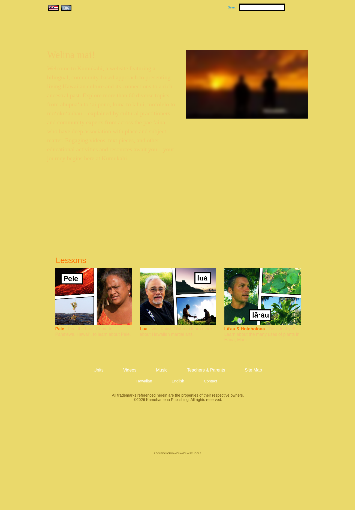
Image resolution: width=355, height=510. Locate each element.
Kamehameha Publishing (177, 430)
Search (232, 7)
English (178, 381)
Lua (144, 329)
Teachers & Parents (275, 27)
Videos (229, 27)
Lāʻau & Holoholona (244, 329)
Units (169, 27)
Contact (210, 381)
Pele (59, 329)
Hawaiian (144, 381)
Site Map (253, 370)
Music (203, 27)
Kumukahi (94, 34)
